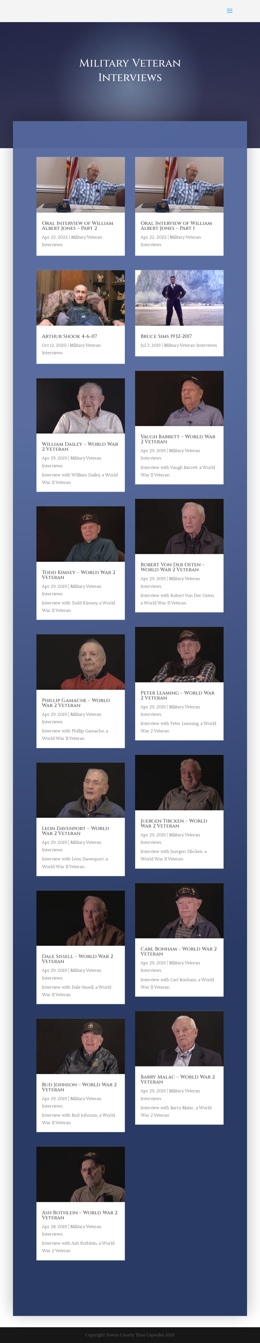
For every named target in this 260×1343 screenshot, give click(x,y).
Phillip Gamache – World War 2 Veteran (76, 712)
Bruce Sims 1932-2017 (166, 345)
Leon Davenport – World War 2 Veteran (75, 840)
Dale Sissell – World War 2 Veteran (77, 968)
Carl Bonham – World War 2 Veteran (179, 961)
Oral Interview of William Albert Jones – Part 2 (77, 235)
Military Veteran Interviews (190, 354)
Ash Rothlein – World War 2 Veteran (79, 1224)
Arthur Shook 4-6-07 (69, 345)
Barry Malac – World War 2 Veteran (178, 1089)
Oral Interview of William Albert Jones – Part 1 (176, 235)
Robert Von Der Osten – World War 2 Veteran (173, 576)
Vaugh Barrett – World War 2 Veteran (178, 448)
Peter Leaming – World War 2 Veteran (178, 705)
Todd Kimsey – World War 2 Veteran (78, 584)
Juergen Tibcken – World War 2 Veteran (174, 833)
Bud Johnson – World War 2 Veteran (79, 1096)
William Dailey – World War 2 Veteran (80, 456)
